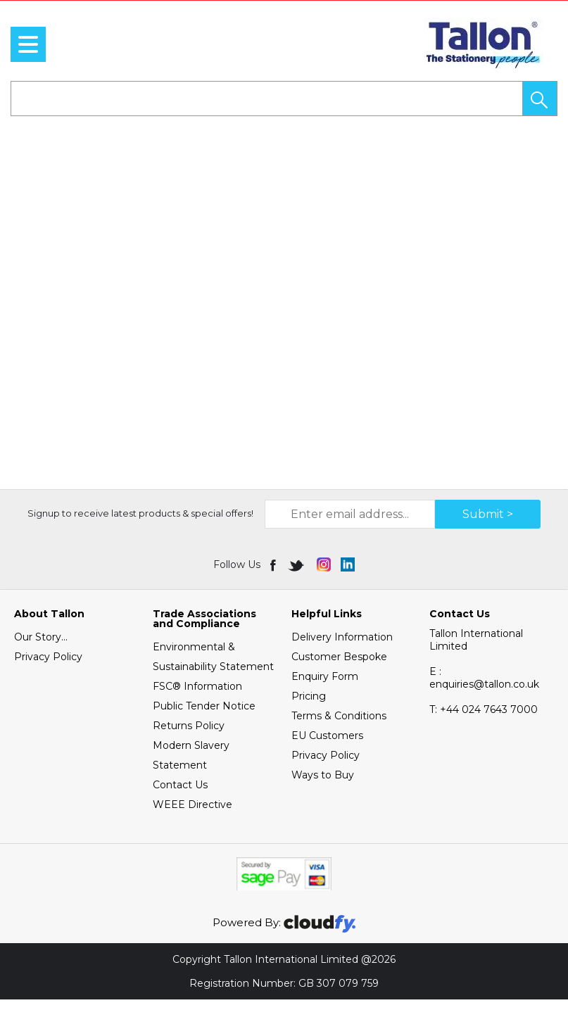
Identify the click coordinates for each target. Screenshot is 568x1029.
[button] (539, 98)
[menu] (28, 44)
